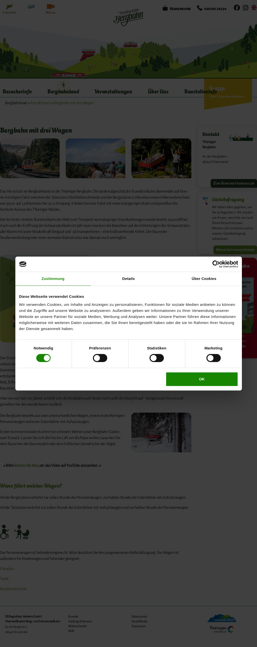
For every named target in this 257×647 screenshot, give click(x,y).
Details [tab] (128, 278)
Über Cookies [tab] (204, 278)
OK (202, 379)
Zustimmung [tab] (53, 278)
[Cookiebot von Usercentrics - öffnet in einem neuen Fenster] (216, 264)
